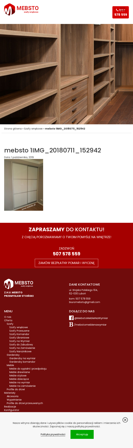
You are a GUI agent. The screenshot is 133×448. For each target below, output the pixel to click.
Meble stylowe (17, 375)
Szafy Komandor (19, 334)
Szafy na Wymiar (19, 341)
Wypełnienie (14, 399)
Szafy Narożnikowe (20, 351)
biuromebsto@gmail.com (84, 302)
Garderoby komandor (22, 362)
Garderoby (13, 355)
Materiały (9, 393)
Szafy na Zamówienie (22, 348)
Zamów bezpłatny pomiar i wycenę (66, 263)
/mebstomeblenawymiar (90, 324)
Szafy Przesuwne (19, 330)
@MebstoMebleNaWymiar (91, 318)
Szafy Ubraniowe (19, 337)
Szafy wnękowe (33, 128)
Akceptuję (82, 434)
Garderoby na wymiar (22, 358)
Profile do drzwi (16, 389)
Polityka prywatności (53, 434)
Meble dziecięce (19, 379)
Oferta (8, 320)
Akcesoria (12, 396)
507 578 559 (66, 254)
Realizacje (10, 406)
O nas (7, 317)
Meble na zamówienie (22, 386)
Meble (10, 365)
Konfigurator (11, 410)
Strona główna (13, 128)
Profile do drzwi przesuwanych (25, 403)
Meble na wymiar (19, 382)
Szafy (10, 324)
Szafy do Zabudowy (21, 344)
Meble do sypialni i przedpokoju (28, 368)
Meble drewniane (19, 372)
